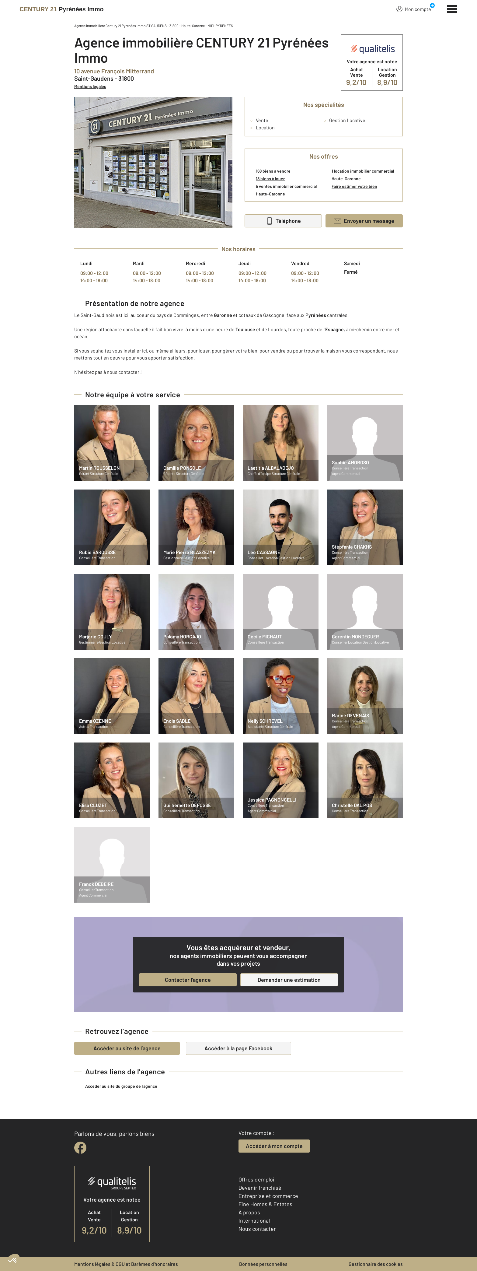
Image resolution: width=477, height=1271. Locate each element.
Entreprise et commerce (268, 1195)
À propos (249, 1212)
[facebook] (80, 1148)
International (254, 1220)
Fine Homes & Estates (265, 1204)
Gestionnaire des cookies (376, 1264)
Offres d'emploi (256, 1179)
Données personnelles (263, 1264)
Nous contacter (257, 1228)
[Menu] (452, 8)
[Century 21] (61, 9)
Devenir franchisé (259, 1187)
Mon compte (413, 8)
